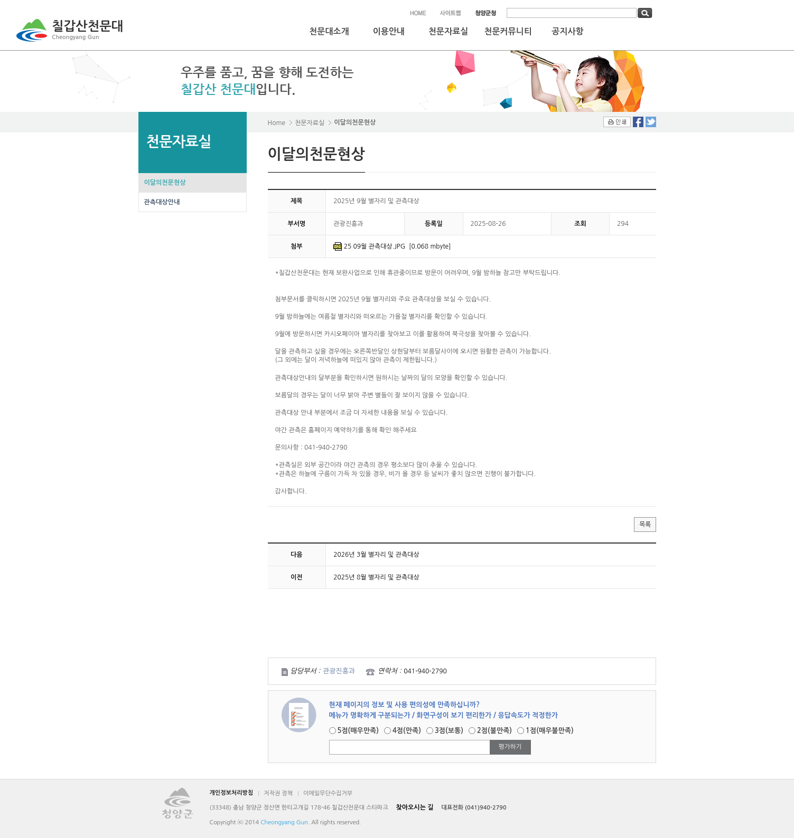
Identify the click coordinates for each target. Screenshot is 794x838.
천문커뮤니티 (507, 31)
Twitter (651, 122)
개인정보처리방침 (232, 793)
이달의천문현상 (165, 182)
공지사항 (567, 31)
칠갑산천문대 (87, 31)
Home (276, 123)
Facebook (638, 122)
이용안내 (389, 31)
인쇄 (617, 122)
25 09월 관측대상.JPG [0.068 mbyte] (397, 246)
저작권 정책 (278, 793)
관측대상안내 (162, 202)
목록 (645, 524)
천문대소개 (329, 31)
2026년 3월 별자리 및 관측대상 (376, 554)
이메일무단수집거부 (327, 793)
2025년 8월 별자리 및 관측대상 (376, 577)
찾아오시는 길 (415, 807)
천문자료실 (448, 31)
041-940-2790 (425, 671)
